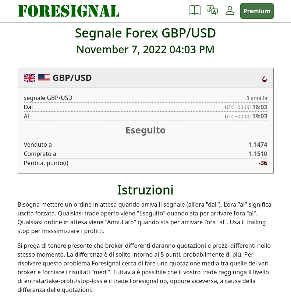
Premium (257, 11)
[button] (194, 11)
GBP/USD (72, 77)
